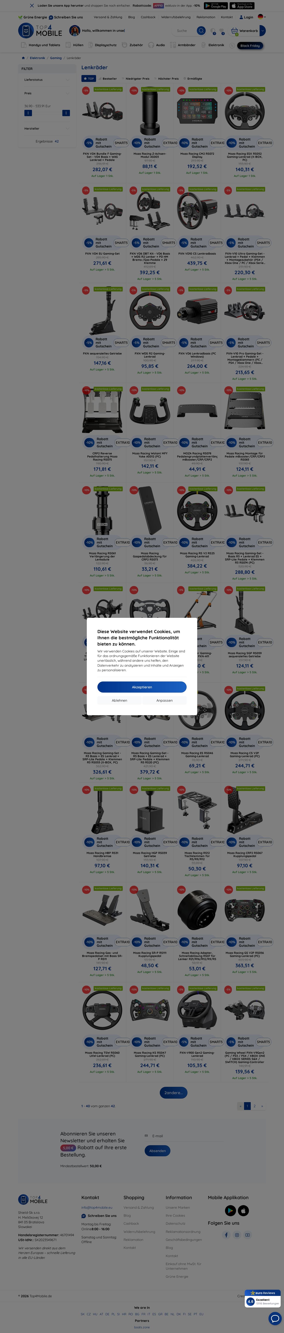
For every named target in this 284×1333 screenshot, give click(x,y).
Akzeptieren (142, 687)
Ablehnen (119, 700)
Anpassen (164, 700)
